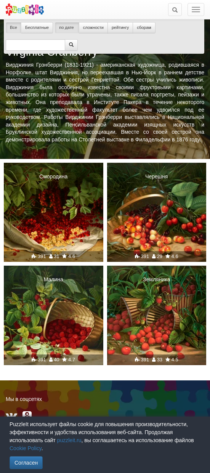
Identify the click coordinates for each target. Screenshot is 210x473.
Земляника (156, 279)
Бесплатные (37, 27)
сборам (144, 27)
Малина (53, 279)
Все (13, 27)
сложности (93, 27)
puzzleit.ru (69, 440)
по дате (67, 27)
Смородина (53, 176)
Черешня (156, 176)
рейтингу (120, 27)
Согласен (26, 463)
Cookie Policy (26, 448)
